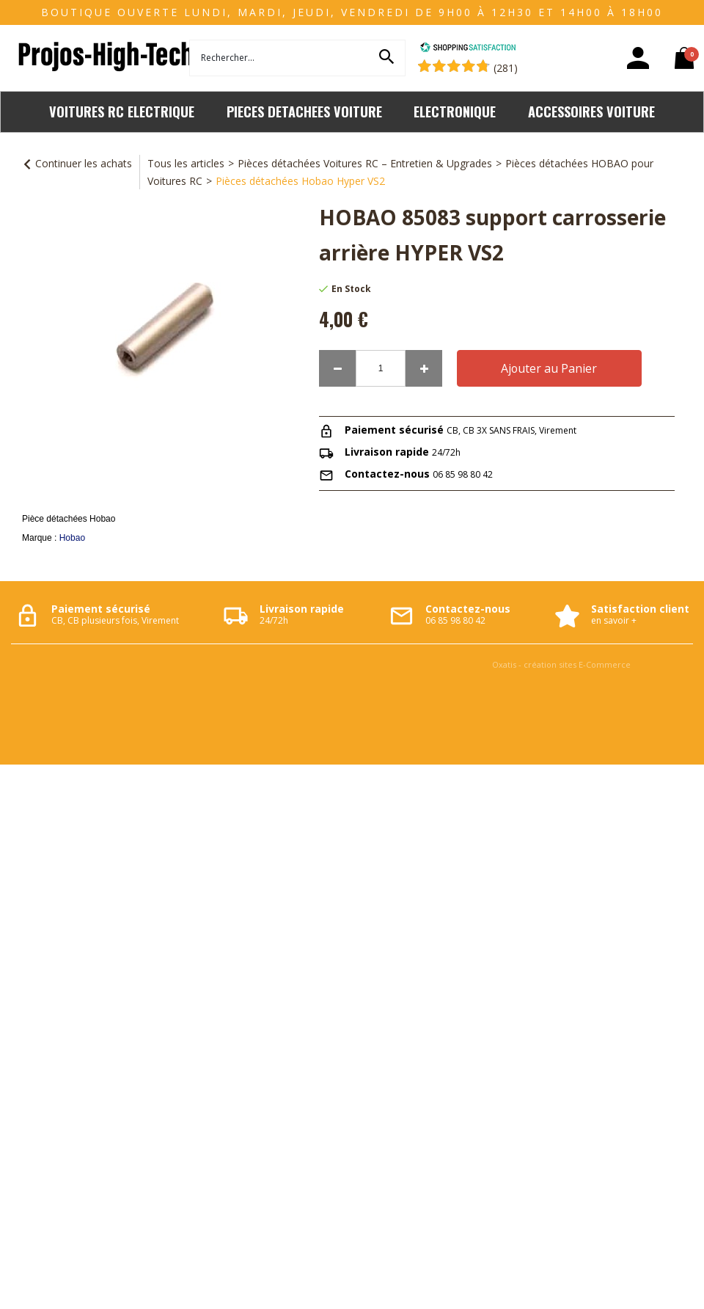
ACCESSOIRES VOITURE (591, 111)
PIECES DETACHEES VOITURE (304, 111)
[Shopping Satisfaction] (468, 49)
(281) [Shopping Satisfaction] (506, 68)
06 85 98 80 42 (463, 474)
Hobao (72, 538)
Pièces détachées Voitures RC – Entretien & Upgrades (365, 163)
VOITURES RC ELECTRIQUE (121, 111)
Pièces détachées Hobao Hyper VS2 (300, 181)
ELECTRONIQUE (455, 111)
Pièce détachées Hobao (68, 519)
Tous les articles (185, 163)
